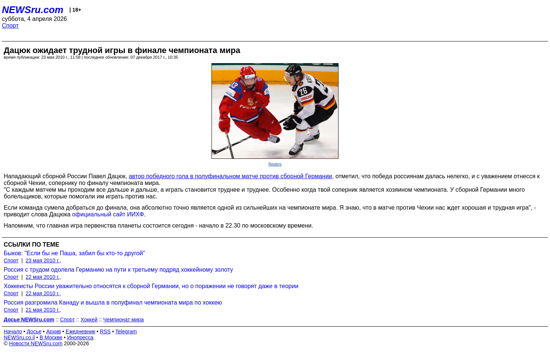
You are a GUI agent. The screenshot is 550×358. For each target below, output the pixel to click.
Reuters (274, 164)
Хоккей (89, 319)
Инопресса (80, 337)
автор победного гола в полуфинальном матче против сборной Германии (230, 176)
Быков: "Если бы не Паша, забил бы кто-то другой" (74, 253)
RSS (105, 331)
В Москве (51, 337)
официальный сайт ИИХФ (108, 214)
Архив (53, 331)
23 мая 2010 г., (43, 260)
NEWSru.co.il (19, 337)
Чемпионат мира (123, 319)
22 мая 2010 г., (43, 277)
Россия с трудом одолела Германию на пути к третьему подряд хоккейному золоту (118, 269)
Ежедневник (80, 331)
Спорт (10, 25)
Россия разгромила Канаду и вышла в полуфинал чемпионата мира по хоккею (113, 302)
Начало (13, 331)
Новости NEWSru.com (35, 343)
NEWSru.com (33, 9)
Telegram (126, 331)
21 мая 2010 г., (43, 310)
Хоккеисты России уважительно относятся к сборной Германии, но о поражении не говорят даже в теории (151, 286)
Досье (34, 331)
